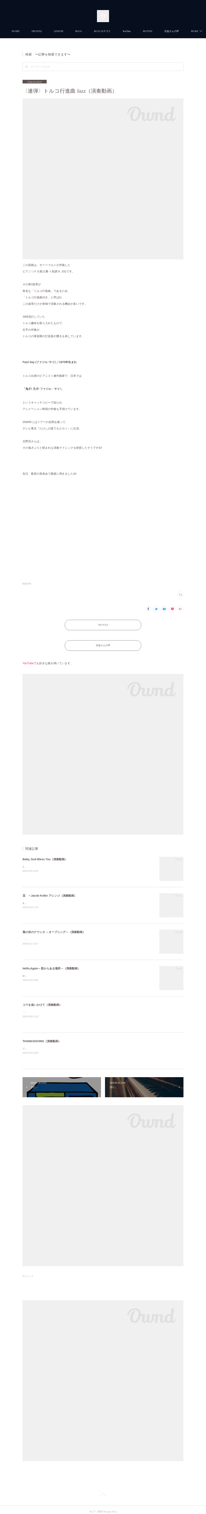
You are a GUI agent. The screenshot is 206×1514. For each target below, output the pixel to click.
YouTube (147, 31)
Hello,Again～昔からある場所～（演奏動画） (51, 964)
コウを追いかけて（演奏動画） (42, 1000)
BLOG (99, 31)
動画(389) (27, 584)
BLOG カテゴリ (122, 31)
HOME (36, 31)
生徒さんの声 (103, 642)
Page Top (103, 1491)
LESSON (78, 31)
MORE (166, 31)
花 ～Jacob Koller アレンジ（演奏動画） (50, 891)
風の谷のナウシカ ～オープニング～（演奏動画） (54, 928)
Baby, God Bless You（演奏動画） (45, 855)
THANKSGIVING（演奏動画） (42, 1037)
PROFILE (57, 31)
